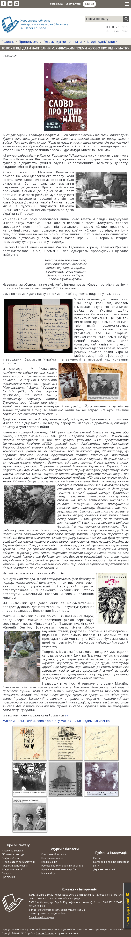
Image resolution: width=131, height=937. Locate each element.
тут (67, 715)
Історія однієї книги (101, 42)
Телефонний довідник (41, 917)
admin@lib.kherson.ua (73, 909)
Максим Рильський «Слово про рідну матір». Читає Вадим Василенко (56, 721)
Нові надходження (52, 858)
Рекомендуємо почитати (62, 42)
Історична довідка (12, 850)
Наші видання (49, 861)
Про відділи (8, 876)
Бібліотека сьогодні (13, 854)
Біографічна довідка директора (111, 861)
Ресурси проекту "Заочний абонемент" (64, 865)
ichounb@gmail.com (48, 909)
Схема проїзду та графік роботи (47, 913)
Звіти (96, 865)
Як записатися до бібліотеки (18, 861)
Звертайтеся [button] (73, 3)
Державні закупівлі (104, 869)
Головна (8, 42)
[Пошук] (126, 19)
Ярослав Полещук (45, 933)
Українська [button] (56, 3)
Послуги (6, 873)
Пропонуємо (28, 42)
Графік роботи (10, 858)
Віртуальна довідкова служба (58, 869)
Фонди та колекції (12, 869)
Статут (97, 858)
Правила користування (15, 865)
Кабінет (89, 3)
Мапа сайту (48, 873)
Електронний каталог (53, 854)
